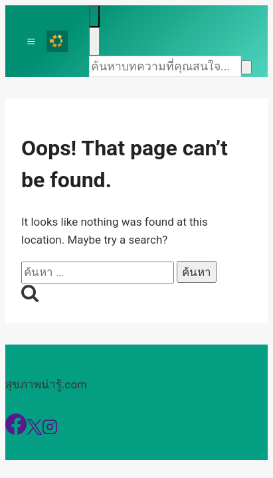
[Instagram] (50, 431)
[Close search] (94, 41)
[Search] (165, 66)
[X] (34, 431)
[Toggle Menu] (31, 41)
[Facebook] (16, 431)
